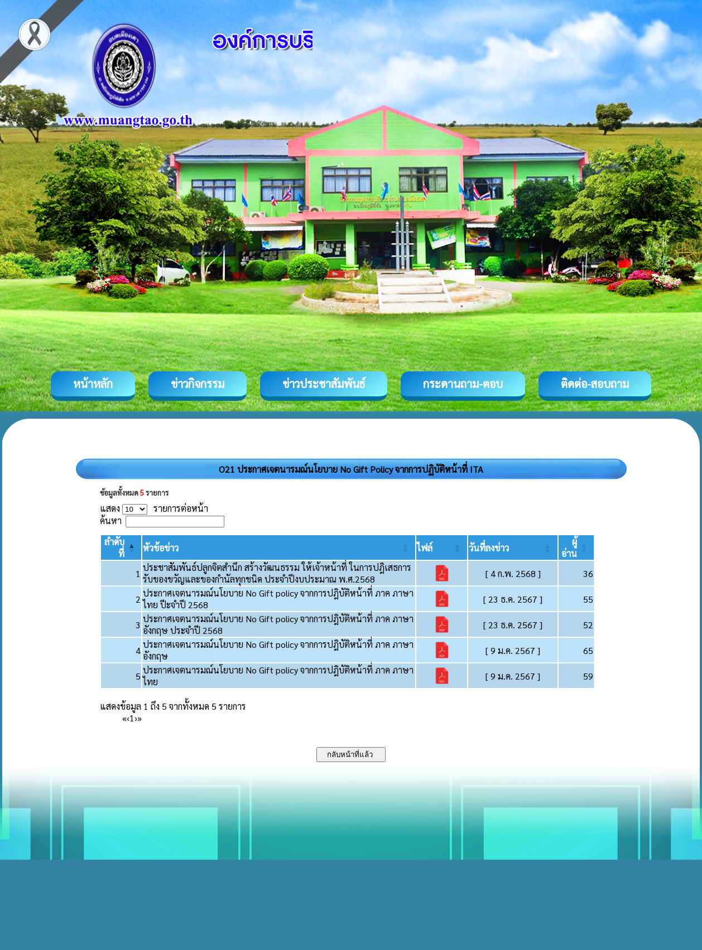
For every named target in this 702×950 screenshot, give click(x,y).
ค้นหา (111, 520)
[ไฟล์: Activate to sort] (441, 547)
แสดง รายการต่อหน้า (154, 508)
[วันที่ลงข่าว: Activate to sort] (512, 547)
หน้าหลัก (93, 383)
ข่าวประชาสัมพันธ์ (323, 383)
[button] (161, 548)
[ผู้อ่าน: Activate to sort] (576, 547)
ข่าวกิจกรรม (197, 383)
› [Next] (135, 718)
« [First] (124, 718)
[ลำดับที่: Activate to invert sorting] (121, 547)
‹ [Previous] (128, 718)
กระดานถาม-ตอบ (463, 383)
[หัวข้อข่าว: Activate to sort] (278, 547)
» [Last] (139, 718)
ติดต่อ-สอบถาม (595, 383)
